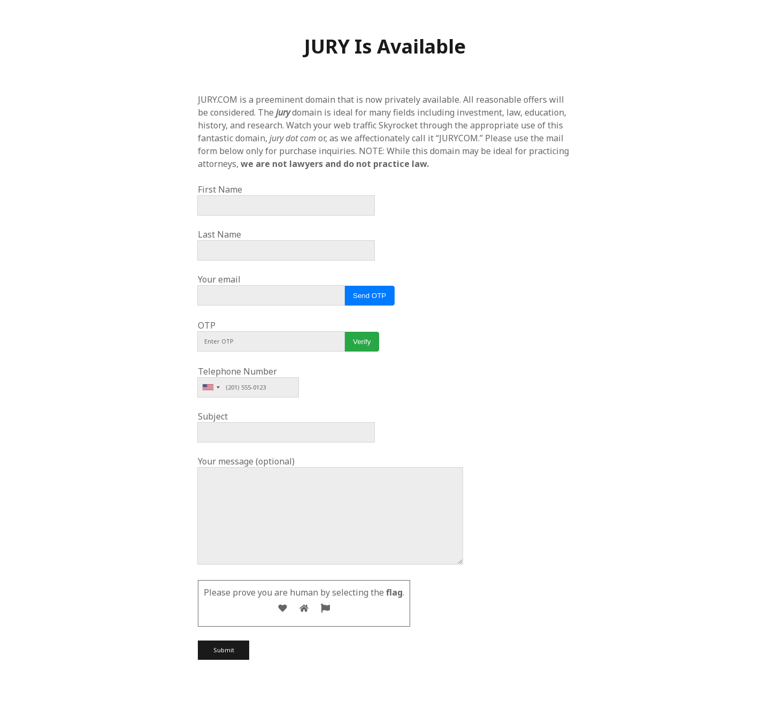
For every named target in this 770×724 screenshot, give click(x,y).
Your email (219, 279)
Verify (362, 342)
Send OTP (369, 296)
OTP (206, 325)
